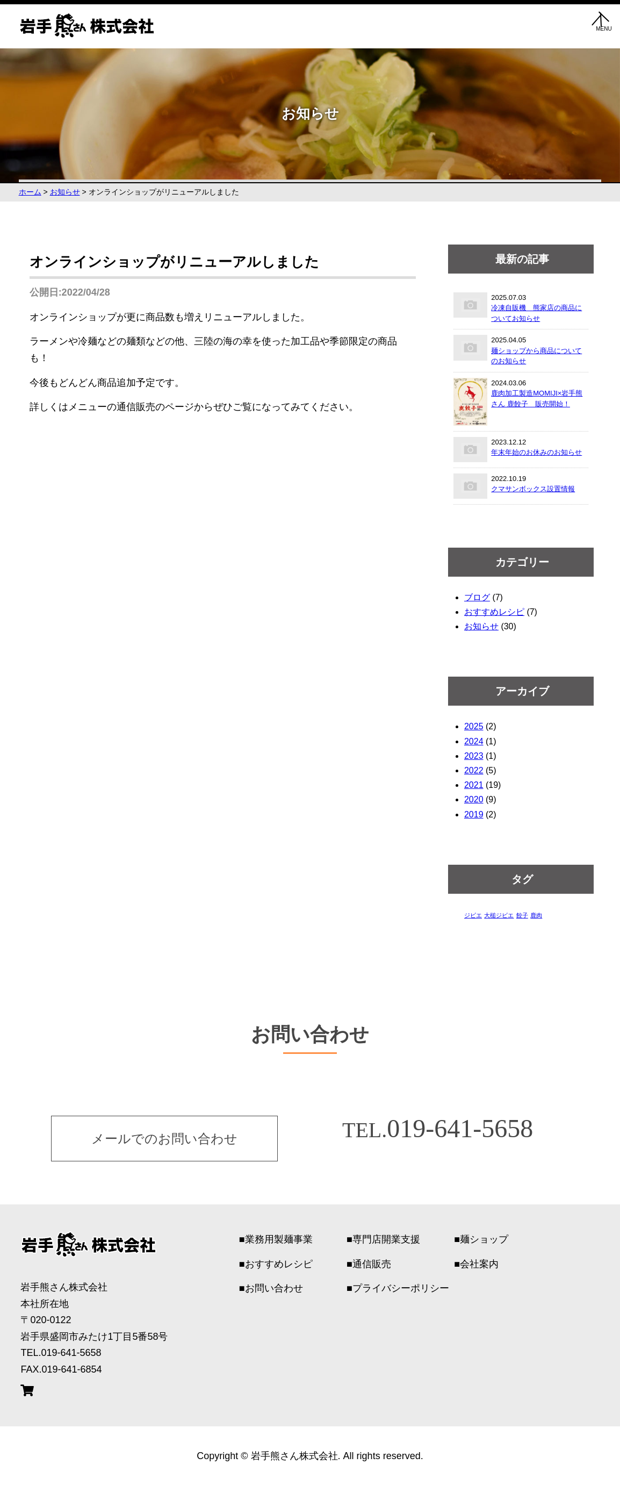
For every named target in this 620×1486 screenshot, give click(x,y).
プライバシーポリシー (400, 1288)
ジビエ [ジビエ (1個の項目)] (473, 915)
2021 (474, 784)
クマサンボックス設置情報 (533, 489)
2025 (474, 726)
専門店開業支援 (386, 1239)
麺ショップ (484, 1239)
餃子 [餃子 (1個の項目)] (522, 915)
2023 (474, 755)
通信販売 (371, 1264)
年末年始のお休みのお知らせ (536, 452)
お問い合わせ (274, 1288)
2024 (474, 741)
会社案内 (479, 1264)
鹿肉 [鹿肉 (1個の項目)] (536, 915)
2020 (474, 799)
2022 (474, 770)
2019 (474, 814)
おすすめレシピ (494, 611)
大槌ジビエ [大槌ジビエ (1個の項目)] (499, 915)
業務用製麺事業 (279, 1239)
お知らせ (481, 626)
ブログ (477, 597)
